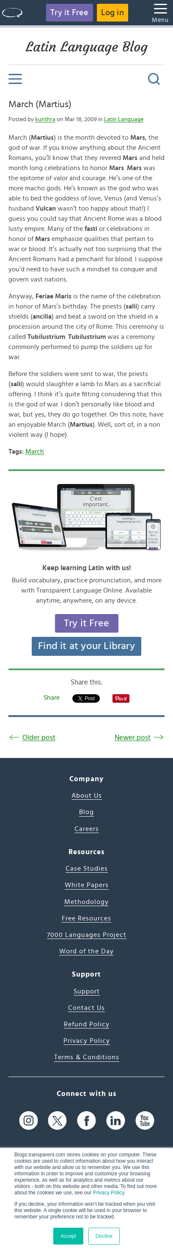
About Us (86, 795)
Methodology (86, 901)
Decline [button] (104, 1236)
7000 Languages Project (86, 934)
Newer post (133, 737)
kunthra (45, 119)
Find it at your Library (86, 646)
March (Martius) (39, 104)
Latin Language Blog (87, 46)
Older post (38, 737)
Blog (86, 812)
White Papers (87, 885)
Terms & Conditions (86, 1057)
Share (52, 697)
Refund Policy (87, 1024)
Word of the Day (86, 951)
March (34, 451)
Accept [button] (68, 1236)
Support (87, 991)
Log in (112, 12)
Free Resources (86, 918)
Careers (86, 828)
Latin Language (123, 119)
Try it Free (69, 12)
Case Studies (87, 868)
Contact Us (86, 1007)
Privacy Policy (108, 1193)
